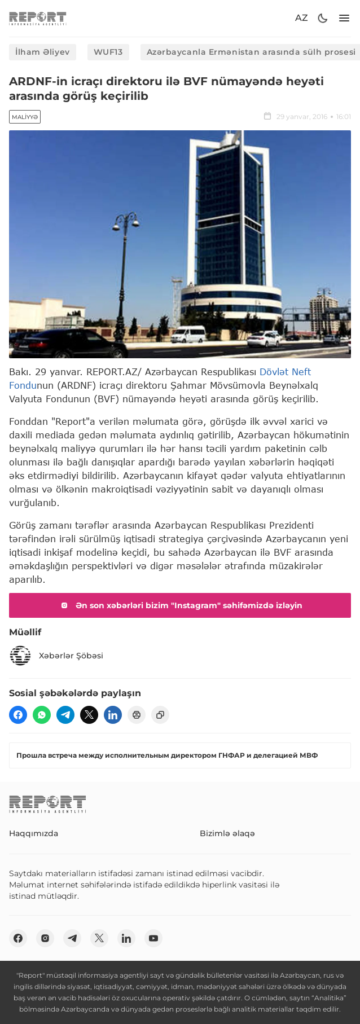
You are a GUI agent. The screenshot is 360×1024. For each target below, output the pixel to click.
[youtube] (153, 938)
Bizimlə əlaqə (227, 833)
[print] (137, 715)
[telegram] (65, 715)
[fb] (18, 715)
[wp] (42, 715)
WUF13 (108, 52)
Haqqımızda (33, 833)
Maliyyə (25, 117)
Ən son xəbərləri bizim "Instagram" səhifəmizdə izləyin (180, 605)
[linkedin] (113, 715)
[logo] (38, 18)
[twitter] (89, 715)
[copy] (160, 715)
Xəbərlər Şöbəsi (56, 655)
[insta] (45, 938)
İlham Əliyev (42, 52)
